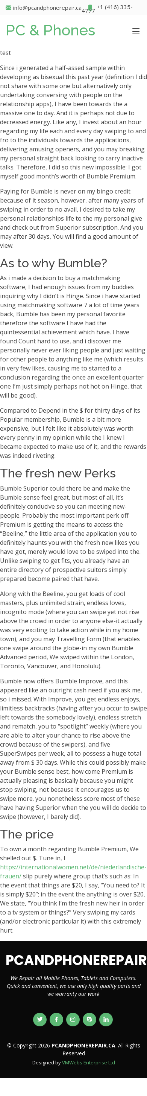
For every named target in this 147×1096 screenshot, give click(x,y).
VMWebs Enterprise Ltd (88, 1062)
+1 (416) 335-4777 (107, 8)
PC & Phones (50, 30)
